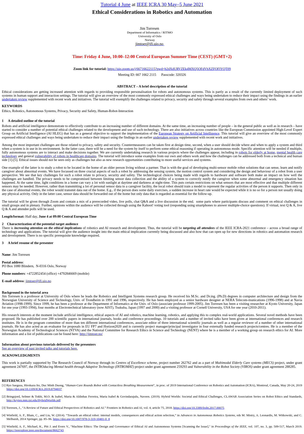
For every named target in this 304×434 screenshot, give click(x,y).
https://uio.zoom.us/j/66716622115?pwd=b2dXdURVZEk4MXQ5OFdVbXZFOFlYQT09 (169, 69)
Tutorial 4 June (116, 4)
